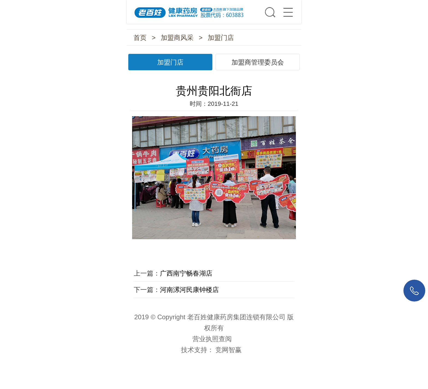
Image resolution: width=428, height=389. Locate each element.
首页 (140, 37)
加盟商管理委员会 (257, 62)
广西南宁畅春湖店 (186, 273)
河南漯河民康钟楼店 (189, 289)
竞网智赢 (228, 349)
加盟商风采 (177, 37)
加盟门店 (221, 37)
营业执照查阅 (212, 339)
